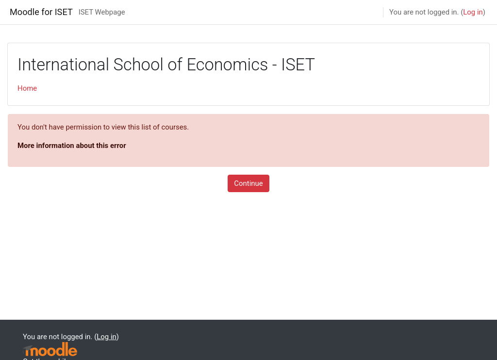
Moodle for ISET (41, 12)
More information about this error (71, 145)
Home (27, 88)
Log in (472, 12)
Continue (248, 183)
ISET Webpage (102, 12)
